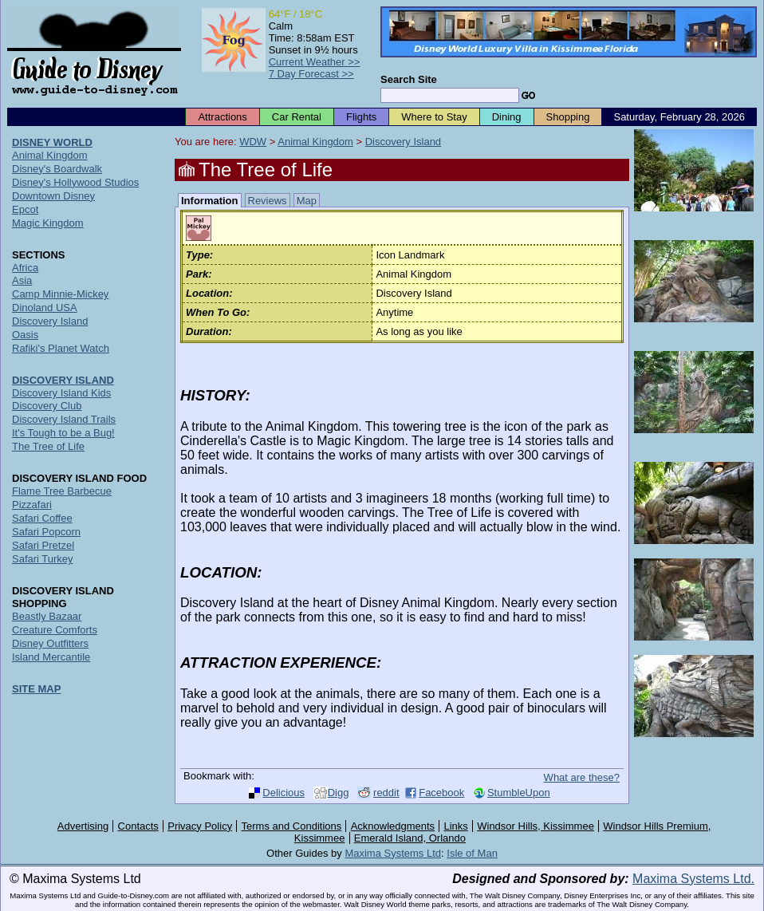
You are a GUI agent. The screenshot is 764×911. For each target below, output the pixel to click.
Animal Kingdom (315, 142)
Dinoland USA (44, 308)
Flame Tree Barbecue (62, 491)
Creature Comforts (54, 630)
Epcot (25, 209)
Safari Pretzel (43, 545)
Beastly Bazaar (46, 616)
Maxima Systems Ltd (393, 853)
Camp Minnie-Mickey (60, 294)
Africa (25, 268)
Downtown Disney (53, 196)
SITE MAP (36, 689)
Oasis (25, 335)
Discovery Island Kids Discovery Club (61, 399)
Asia (22, 280)
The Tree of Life (48, 446)
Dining (507, 117)
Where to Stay (434, 117)
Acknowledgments (393, 826)
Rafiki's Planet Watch (60, 348)
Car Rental (296, 117)
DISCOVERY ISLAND (63, 380)
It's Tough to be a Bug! (63, 433)
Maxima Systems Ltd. (693, 878)
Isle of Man (472, 853)
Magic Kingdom (48, 223)
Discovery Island (403, 142)
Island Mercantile (51, 657)
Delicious (283, 793)
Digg (338, 793)
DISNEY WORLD (52, 142)
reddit (386, 793)
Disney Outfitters (50, 643)
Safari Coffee (42, 518)
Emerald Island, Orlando (410, 838)
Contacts (138, 826)
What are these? (582, 777)
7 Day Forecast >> (311, 74)
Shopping (568, 117)
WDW (252, 142)
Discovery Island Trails (64, 419)
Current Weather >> (314, 62)
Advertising (82, 826)
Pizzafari (32, 505)
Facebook (441, 793)
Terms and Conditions (292, 826)
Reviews (267, 201)
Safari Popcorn (46, 532)
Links (456, 826)
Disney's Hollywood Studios (75, 182)
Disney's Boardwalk (57, 169)
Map (307, 201)
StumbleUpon (518, 793)
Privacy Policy (199, 826)
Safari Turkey (42, 559)
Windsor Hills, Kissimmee (535, 826)
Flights (361, 117)
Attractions (222, 117)
